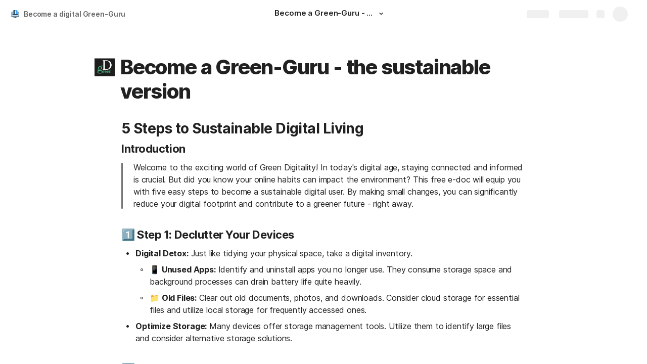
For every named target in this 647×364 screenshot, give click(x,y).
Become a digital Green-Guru (74, 14)
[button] (381, 14)
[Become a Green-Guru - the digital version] (330, 14)
